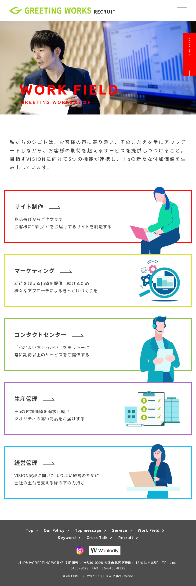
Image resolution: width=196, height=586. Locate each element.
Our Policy (54, 530)
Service (119, 530)
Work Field (149, 530)
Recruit (126, 537)
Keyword (67, 537)
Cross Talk (97, 537)
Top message (88, 530)
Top (29, 530)
